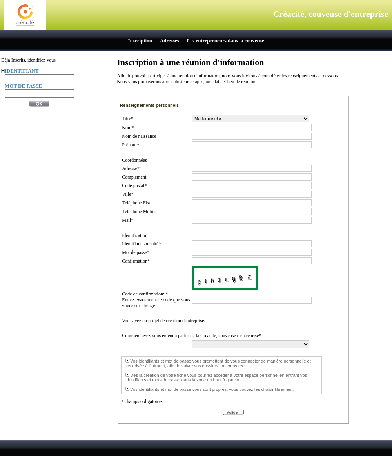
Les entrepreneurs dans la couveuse (225, 41)
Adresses (169, 41)
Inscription (140, 41)
